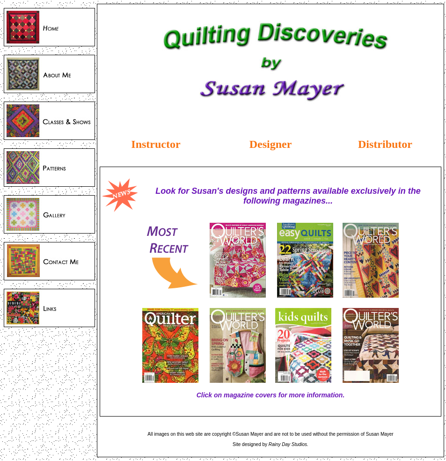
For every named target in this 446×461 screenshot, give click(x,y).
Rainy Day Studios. (288, 444)
